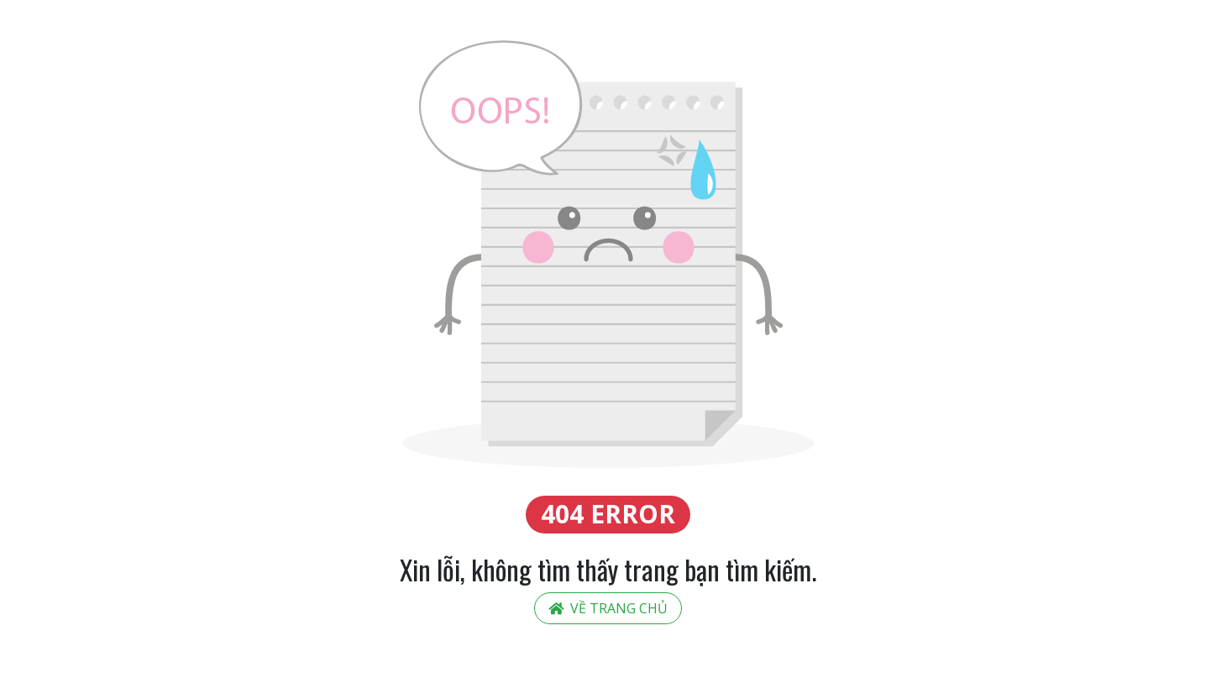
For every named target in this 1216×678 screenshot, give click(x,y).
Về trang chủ (608, 608)
